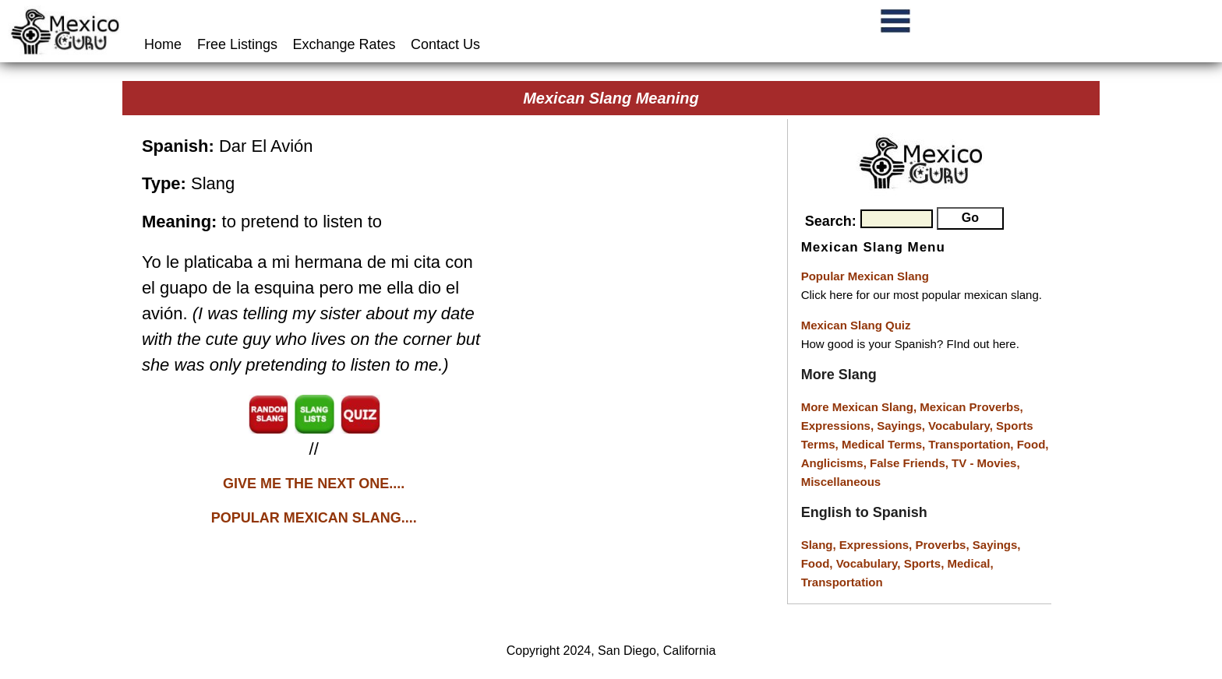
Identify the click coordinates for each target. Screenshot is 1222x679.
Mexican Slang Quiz (856, 325)
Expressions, (837, 425)
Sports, (926, 563)
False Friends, (911, 463)
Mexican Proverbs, (971, 406)
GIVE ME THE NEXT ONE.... (313, 483)
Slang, (820, 544)
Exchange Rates (344, 44)
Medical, (971, 563)
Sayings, (902, 425)
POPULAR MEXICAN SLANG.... (314, 518)
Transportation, (972, 444)
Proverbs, (943, 544)
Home (164, 44)
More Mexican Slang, (860, 406)
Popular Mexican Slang (865, 276)
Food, (1033, 444)
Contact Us (445, 44)
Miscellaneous (841, 481)
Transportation (842, 582)
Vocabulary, (962, 425)
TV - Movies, (986, 463)
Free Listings (237, 44)
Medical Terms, (885, 444)
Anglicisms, (835, 463)
